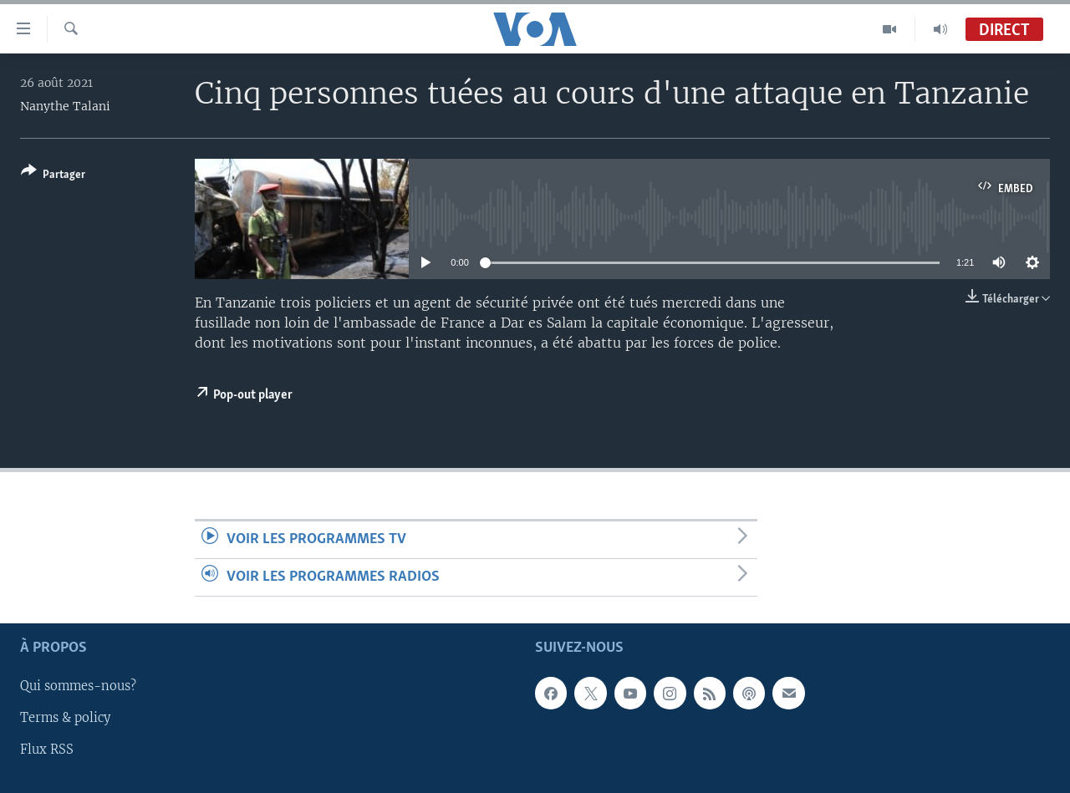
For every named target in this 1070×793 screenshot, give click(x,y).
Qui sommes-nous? (78, 686)
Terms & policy (65, 718)
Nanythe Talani (65, 106)
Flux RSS (47, 750)
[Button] (53, 176)
